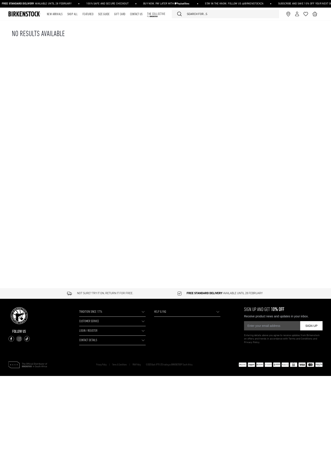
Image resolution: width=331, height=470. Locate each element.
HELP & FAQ (164, 312)
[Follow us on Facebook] (12, 339)
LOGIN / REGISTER (94, 331)
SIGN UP (311, 325)
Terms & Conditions (129, 364)
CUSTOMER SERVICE (96, 321)
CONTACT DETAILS (94, 340)
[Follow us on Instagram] (20, 339)
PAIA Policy (151, 364)
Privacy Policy (104, 364)
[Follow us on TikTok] (28, 339)
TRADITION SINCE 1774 (98, 312)
